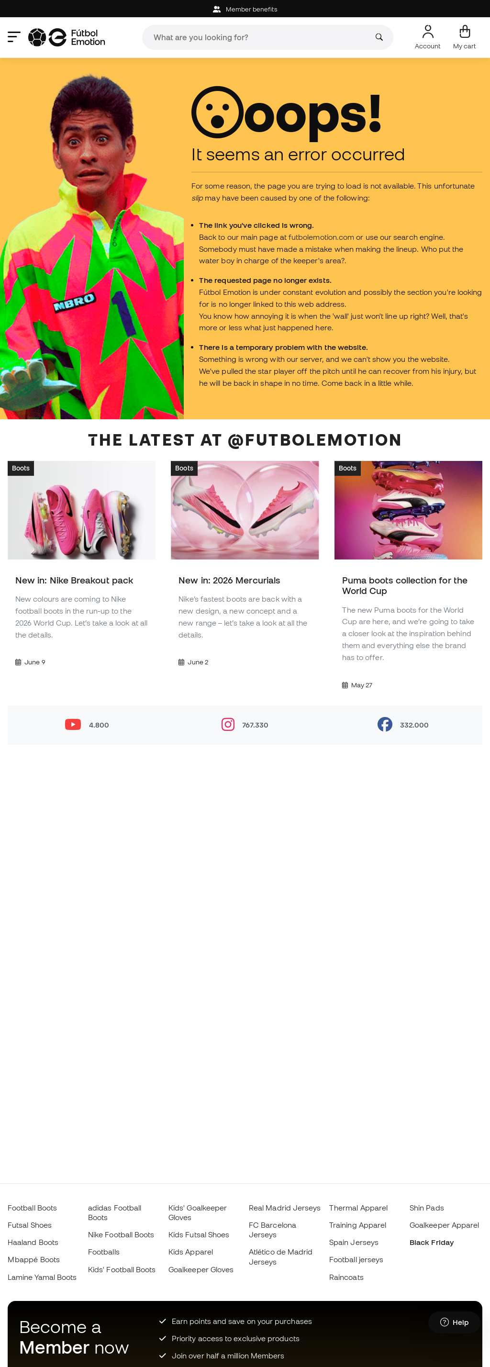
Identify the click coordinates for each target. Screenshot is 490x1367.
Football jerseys (356, 1259)
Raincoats (346, 1277)
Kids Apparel (190, 1251)
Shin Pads (427, 1207)
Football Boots (32, 1207)
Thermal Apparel (358, 1207)
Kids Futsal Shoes (198, 1234)
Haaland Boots (33, 1242)
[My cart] (464, 37)
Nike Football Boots (121, 1234)
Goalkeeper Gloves (201, 1269)
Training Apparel (357, 1225)
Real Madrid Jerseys (285, 1207)
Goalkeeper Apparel (444, 1225)
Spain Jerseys (354, 1242)
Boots (21, 468)
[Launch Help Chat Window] (454, 1322)
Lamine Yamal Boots (42, 1277)
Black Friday (432, 1242)
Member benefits (245, 9)
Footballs (104, 1251)
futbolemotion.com (321, 237)
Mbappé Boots (34, 1259)
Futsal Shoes (30, 1225)
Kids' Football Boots (122, 1269)
